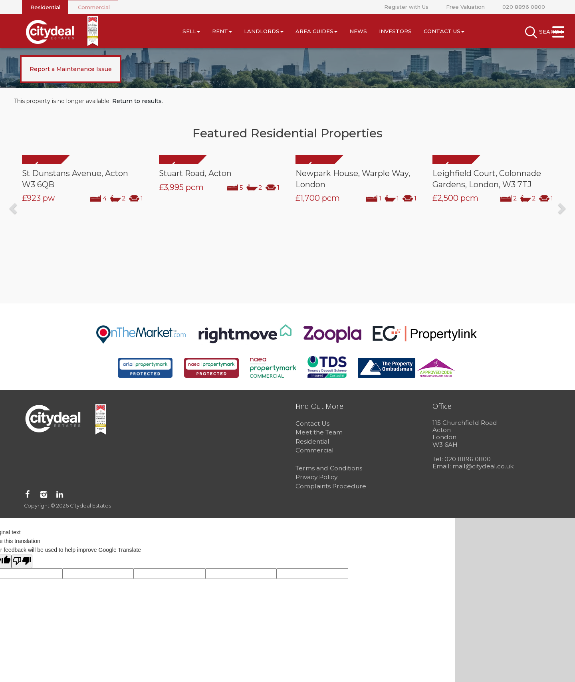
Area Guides (316, 31)
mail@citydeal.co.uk (483, 466)
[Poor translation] (22, 561)
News (358, 31)
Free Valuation (465, 7)
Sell (191, 31)
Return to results (137, 101)
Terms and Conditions (328, 468)
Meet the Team (319, 432)
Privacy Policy (316, 477)
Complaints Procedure (330, 486)
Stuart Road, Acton (195, 173)
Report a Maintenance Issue (71, 69)
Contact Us (444, 31)
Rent (222, 31)
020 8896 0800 (523, 7)
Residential (45, 7)
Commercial (94, 7)
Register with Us (406, 7)
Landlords (264, 31)
